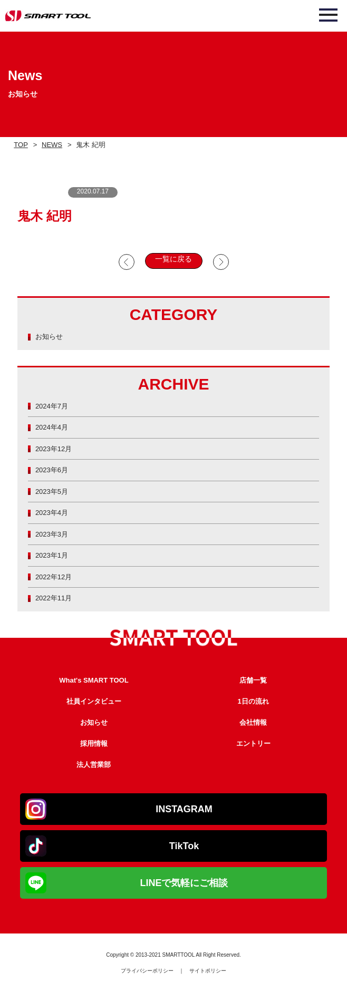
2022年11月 (53, 598)
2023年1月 (51, 555)
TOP (21, 145)
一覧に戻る (173, 259)
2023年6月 (51, 470)
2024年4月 (51, 427)
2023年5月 (51, 491)
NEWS (52, 145)
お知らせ (49, 337)
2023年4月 (51, 513)
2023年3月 (51, 534)
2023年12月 (53, 449)
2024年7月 (51, 406)
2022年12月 (53, 577)
